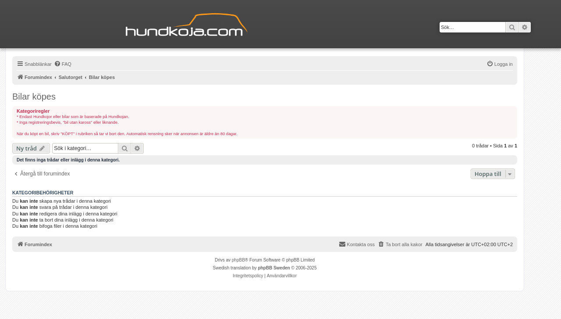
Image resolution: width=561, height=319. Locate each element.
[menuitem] (62, 64)
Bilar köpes (34, 96)
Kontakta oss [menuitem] (357, 244)
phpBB (238, 260)
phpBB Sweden (274, 267)
